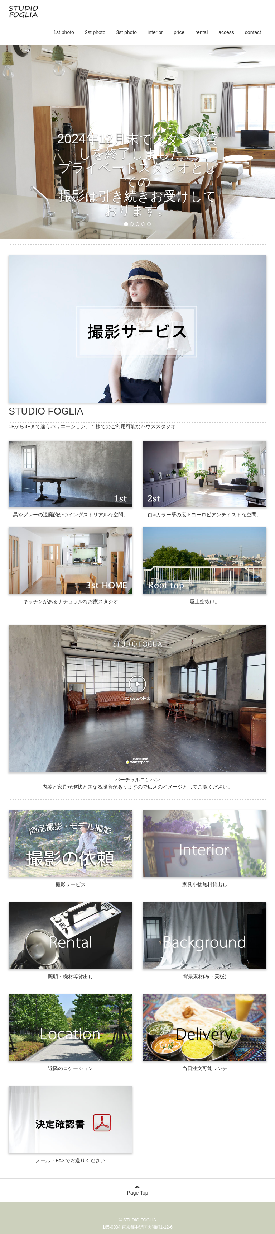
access (226, 32)
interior (155, 32)
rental (201, 32)
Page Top (137, 1190)
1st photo (63, 32)
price (179, 32)
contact (253, 32)
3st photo (126, 32)
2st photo (95, 32)
